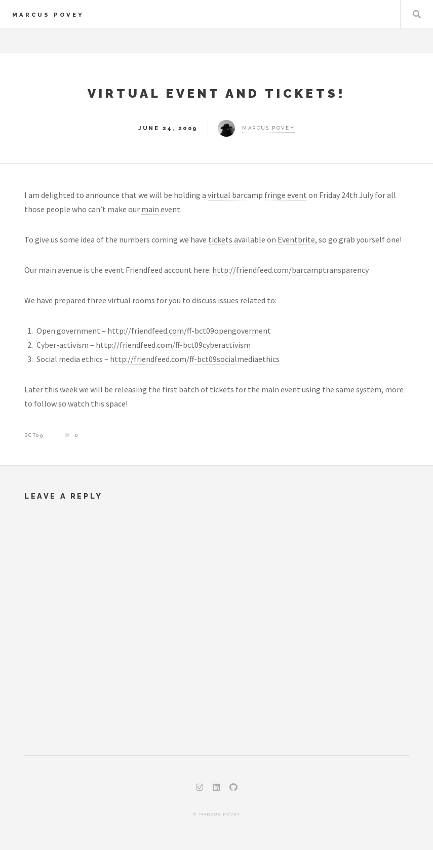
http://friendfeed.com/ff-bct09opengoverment (189, 331)
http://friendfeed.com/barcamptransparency (290, 270)
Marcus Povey (48, 14)
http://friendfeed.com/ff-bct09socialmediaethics (195, 359)
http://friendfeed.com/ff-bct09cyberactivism (173, 345)
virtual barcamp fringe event (257, 195)
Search (417, 14)
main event (160, 209)
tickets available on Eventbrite (261, 239)
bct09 (34, 435)
